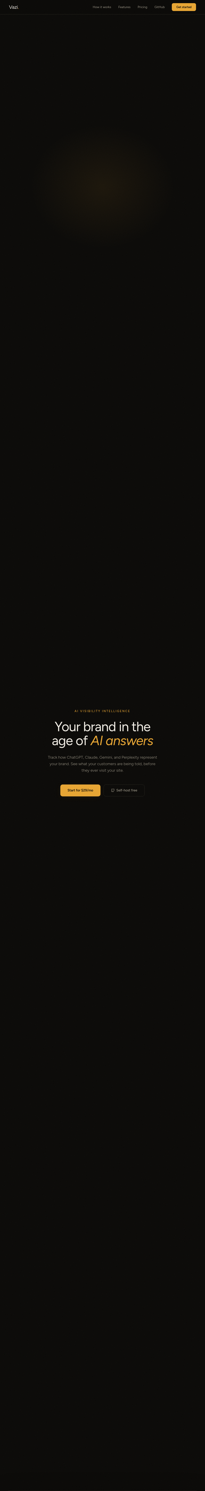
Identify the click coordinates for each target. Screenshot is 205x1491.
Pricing (142, 7)
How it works (102, 7)
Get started (184, 7)
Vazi (14, 7)
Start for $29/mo (80, 790)
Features (124, 7)
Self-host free (124, 790)
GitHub (160, 7)
